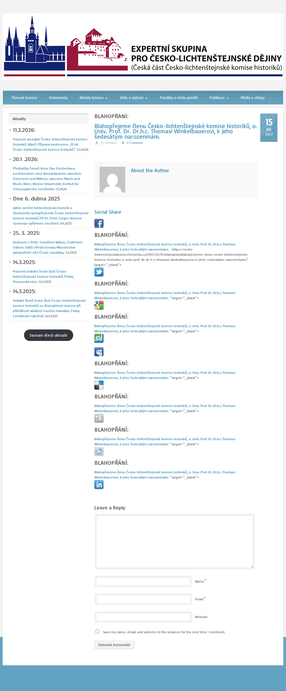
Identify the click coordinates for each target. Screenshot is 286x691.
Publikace (219, 97)
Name (199, 581)
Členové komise (24, 97)
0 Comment (134, 143)
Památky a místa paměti (179, 97)
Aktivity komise (94, 97)
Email (199, 599)
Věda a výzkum (134, 97)
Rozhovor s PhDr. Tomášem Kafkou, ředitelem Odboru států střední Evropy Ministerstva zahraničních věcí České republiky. (51, 242)
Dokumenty (58, 97)
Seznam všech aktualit (48, 335)
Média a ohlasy (253, 97)
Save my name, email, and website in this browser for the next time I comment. (164, 632)
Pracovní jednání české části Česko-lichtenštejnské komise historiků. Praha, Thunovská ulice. (51, 271)
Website (201, 617)
